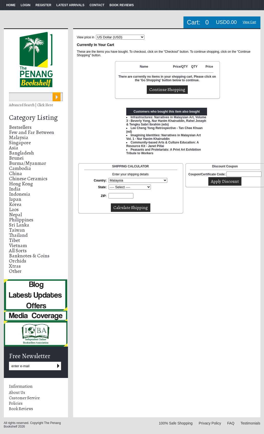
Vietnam (18, 245)
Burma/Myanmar (27, 163)
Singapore (20, 142)
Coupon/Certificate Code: (207, 174)
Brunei (16, 158)
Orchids (17, 260)
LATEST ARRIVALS (70, 5)
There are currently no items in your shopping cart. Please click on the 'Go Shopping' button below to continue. (167, 78)
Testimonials (250, 423)
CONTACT (97, 5)
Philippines (21, 219)
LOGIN (26, 5)
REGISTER (43, 5)
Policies (16, 403)
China (15, 173)
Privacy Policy (210, 423)
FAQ (230, 423)
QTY (194, 66)
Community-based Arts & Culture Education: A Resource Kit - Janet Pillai (162, 144)
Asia (13, 147)
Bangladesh (21, 152)
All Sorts (18, 250)
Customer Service (24, 398)
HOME (11, 5)
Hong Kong (21, 183)
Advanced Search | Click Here (31, 105)
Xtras (15, 266)
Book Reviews (21, 409)
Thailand (18, 235)
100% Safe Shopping (176, 423)
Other (15, 271)
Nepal (15, 214)
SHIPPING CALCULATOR (130, 166)
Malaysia (18, 137)
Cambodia (20, 168)
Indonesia (19, 194)
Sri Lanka (19, 224)
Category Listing (33, 117)
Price (209, 66)
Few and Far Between (31, 132)
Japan (15, 199)
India (15, 188)
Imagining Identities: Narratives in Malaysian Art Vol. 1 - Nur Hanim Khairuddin (163, 137)
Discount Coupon (225, 166)
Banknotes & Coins (29, 255)
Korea (15, 204)
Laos (14, 209)
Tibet (14, 240)
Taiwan (17, 230)
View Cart (249, 22)
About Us (17, 392)
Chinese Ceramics (28, 178)
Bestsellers (20, 127)
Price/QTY (180, 66)
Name (144, 66)
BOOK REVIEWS (122, 5)
